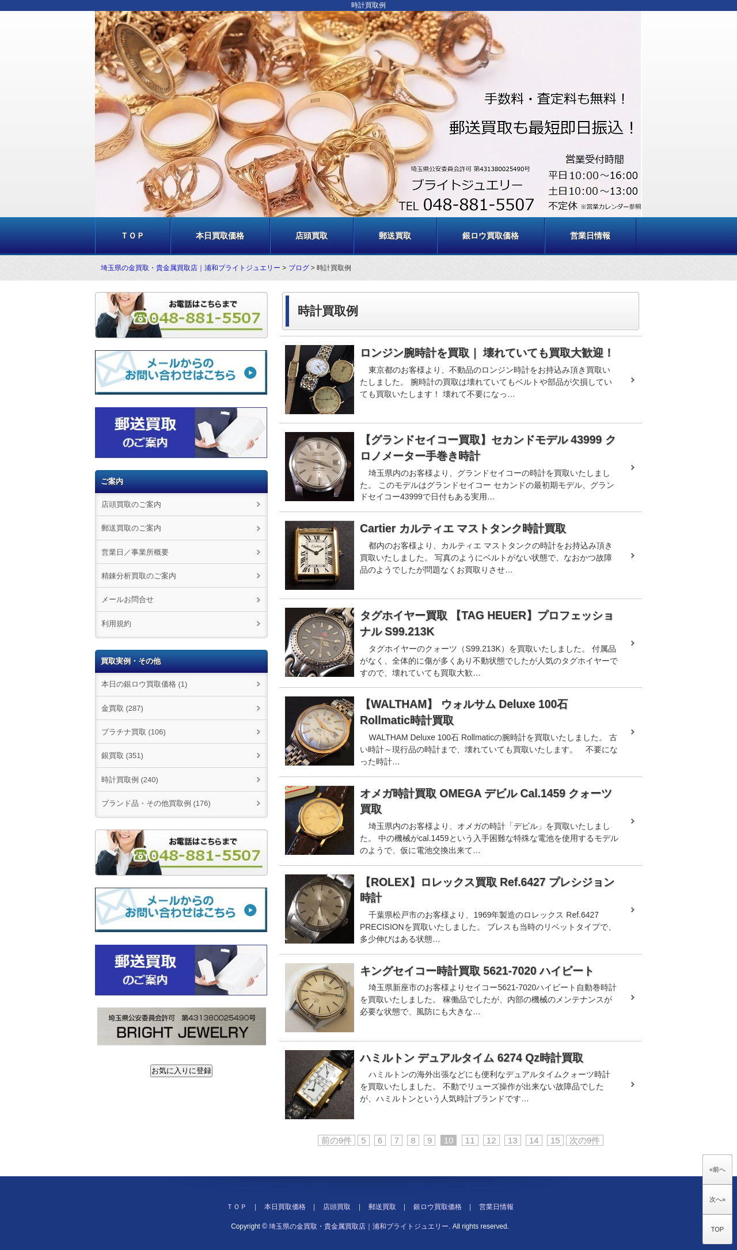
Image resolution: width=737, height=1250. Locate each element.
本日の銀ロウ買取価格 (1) (144, 684)
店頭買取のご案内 (131, 504)
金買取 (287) (122, 708)
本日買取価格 (220, 235)
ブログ (298, 268)
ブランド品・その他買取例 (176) (156, 803)
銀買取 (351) (122, 755)
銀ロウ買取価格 (490, 235)
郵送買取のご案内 (131, 528)
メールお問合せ (127, 599)
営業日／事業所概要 (135, 552)
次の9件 (584, 1140)
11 (470, 1140)
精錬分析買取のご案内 (138, 575)
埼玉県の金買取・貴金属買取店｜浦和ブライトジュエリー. (359, 1226)
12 (491, 1140)
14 (534, 1140)
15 (555, 1140)
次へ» (717, 1199)
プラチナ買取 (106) (133, 732)
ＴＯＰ (132, 235)
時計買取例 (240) (129, 779)
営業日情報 (590, 235)
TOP (717, 1229)
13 (513, 1140)
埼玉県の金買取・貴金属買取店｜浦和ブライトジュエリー (190, 268)
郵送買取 (395, 235)
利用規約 (116, 623)
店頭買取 (311, 235)
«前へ (717, 1169)
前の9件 (336, 1140)
